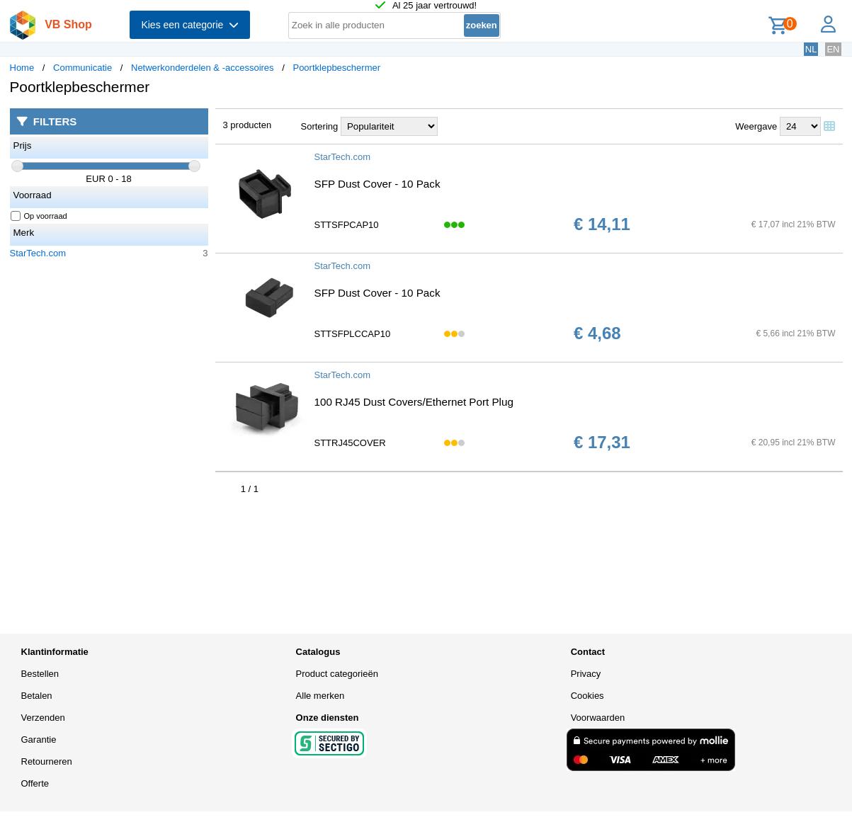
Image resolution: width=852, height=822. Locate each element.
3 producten (247, 125)
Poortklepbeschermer (336, 67)
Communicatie (82, 67)
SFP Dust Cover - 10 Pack (377, 184)
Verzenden (43, 717)
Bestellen (40, 673)
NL (811, 49)
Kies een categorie (190, 24)
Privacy (586, 673)
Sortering (320, 126)
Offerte (35, 783)
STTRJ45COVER (350, 443)
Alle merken (320, 695)
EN (833, 49)
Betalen (36, 695)
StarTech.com (38, 253)
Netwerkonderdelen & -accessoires (202, 67)
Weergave (756, 126)
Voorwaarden (598, 717)
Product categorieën (337, 673)
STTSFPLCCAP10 (352, 334)
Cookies (587, 695)
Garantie (39, 739)
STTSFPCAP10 (346, 224)
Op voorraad (39, 216)
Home (22, 67)
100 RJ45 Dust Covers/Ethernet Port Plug (413, 402)
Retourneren (46, 761)
